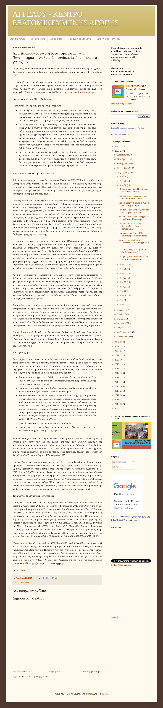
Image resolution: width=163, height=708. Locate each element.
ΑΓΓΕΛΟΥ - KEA (137, 86)
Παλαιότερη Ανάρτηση (91, 671)
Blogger (103, 694)
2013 (117, 391)
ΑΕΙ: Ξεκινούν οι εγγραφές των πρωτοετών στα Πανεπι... (133, 197)
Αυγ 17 (123, 304)
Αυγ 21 (123, 287)
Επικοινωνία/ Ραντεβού (108, 38)
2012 (117, 395)
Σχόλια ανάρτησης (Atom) (35, 676)
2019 (117, 364)
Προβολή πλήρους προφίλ (122, 104)
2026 (117, 146)
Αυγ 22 (123, 282)
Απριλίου (121, 323)
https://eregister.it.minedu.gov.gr (78, 92)
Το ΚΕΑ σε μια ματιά (80, 38)
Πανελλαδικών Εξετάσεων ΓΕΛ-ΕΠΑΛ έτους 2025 (68, 110)
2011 (117, 400)
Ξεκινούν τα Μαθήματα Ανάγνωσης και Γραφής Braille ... (134, 242)
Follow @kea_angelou (121, 565)
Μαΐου (120, 319)
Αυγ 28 (123, 185)
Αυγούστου (122, 172)
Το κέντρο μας (38, 38)
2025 (117, 151)
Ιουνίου (120, 314)
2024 (117, 342)
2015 (117, 382)
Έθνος (22, 570)
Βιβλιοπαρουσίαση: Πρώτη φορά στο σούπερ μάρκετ (134, 190)
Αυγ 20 (123, 291)
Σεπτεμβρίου (123, 168)
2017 (117, 373)
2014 (117, 386)
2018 (117, 369)
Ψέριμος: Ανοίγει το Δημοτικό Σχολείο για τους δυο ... (132, 250)
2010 (117, 404)
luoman (89, 694)
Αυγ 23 (123, 278)
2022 (117, 351)
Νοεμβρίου (122, 159)
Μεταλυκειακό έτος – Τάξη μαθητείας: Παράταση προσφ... (134, 234)
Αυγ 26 (123, 269)
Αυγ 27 (123, 264)
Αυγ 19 (123, 295)
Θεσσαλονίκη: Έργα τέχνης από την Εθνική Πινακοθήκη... (133, 217)
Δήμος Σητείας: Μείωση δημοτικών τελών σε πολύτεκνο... (130, 226)
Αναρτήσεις (119, 462)
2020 (117, 360)
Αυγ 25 (123, 273)
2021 (117, 355)
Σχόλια (117, 467)
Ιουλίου (121, 310)
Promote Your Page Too (120, 134)
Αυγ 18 (123, 300)
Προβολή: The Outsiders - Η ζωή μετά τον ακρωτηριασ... (134, 257)
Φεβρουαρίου (123, 332)
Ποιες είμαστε (57, 38)
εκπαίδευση (24, 582)
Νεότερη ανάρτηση (21, 671)
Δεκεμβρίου (122, 155)
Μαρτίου (121, 328)
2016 (117, 377)
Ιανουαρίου (122, 336)
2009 (117, 408)
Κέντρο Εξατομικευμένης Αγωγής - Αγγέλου (127, 128)
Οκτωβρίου (122, 164)
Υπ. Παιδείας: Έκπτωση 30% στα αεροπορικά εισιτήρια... (134, 211)
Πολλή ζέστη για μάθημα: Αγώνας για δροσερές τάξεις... (134, 204)
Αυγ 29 (123, 181)
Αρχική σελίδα (17, 38)
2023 (117, 346)
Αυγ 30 (123, 176)
